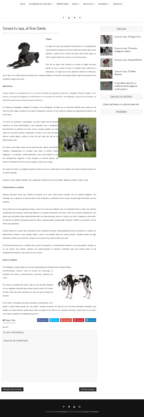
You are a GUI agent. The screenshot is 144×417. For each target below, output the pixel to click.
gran (35, 33)
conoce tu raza (19, 33)
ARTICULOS (88, 4)
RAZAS (75, 4)
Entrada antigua (88, 389)
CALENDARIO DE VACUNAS (40, 4)
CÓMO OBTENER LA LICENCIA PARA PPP (121, 104)
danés (29, 33)
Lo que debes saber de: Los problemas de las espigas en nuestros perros (125, 86)
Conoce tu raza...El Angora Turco (127, 36)
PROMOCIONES (63, 4)
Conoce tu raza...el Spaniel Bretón (128, 59)
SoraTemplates (61, 411)
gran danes (42, 33)
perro (50, 33)
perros (56, 33)
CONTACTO (117, 4)
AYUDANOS (103, 4)
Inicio (22, 4)
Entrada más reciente (12, 389)
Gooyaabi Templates (90, 411)
